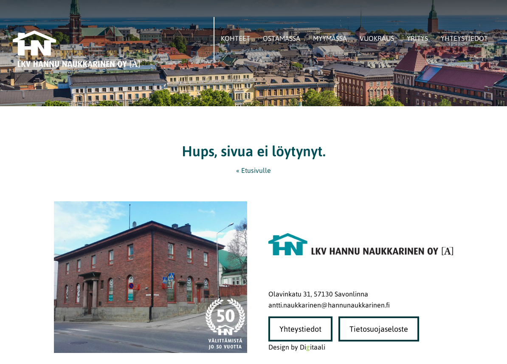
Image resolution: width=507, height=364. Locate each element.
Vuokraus (377, 38)
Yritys (417, 38)
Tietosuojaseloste (378, 328)
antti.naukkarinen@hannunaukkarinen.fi (329, 305)
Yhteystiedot (464, 38)
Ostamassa (281, 38)
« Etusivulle (253, 170)
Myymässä (330, 38)
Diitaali (312, 347)
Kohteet (235, 38)
